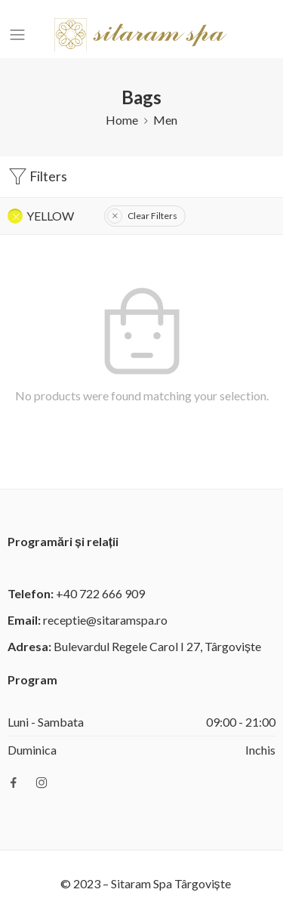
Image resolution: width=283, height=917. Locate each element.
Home (122, 120)
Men (165, 120)
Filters (37, 177)
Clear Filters (152, 215)
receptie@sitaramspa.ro (105, 620)
